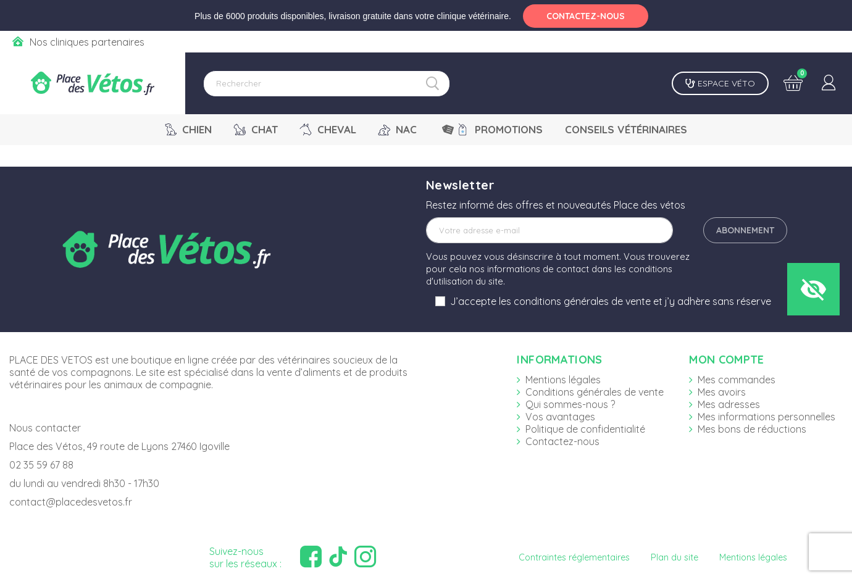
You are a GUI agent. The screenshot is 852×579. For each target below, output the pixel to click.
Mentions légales (563, 379)
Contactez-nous (562, 441)
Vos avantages (560, 416)
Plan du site (674, 557)
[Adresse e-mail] (549, 230)
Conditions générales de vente (594, 392)
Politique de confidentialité (585, 429)
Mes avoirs (722, 392)
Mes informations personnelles (766, 416)
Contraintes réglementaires (574, 557)
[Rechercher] (326, 83)
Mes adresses (729, 404)
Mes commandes (736, 379)
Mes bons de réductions (752, 429)
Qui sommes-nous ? (570, 404)
